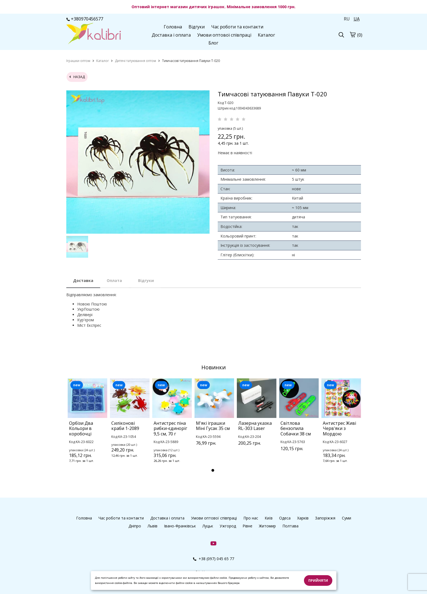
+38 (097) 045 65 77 (213, 558)
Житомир (267, 525)
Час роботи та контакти (237, 27)
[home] (78, 60)
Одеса (285, 518)
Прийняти (318, 580)
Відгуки (197, 27)
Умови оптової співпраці (224, 35)
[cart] (352, 34)
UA (357, 19)
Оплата (114, 280)
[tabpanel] (87, 427)
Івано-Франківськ (180, 525)
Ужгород (228, 525)
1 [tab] (212, 470)
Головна (173, 27)
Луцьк (207, 525)
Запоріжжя (325, 518)
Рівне (247, 525)
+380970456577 (84, 19)
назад (77, 77)
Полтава (290, 525)
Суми (346, 518)
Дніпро (135, 525)
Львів (152, 525)
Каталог (266, 35)
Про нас (250, 518)
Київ (269, 518)
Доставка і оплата (171, 35)
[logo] (93, 34)
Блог (213, 43)
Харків (303, 518)
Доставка (83, 280)
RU (347, 19)
